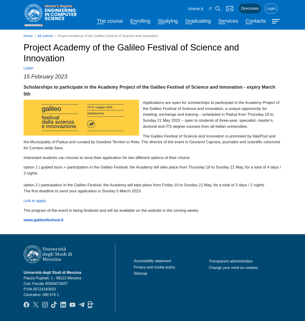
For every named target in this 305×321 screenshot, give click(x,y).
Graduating (198, 21)
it (210, 9)
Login (271, 8)
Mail (229, 8)
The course (110, 21)
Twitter (36, 304)
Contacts (255, 21)
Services (228, 21)
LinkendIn (63, 304)
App (91, 304)
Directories (250, 8)
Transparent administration (231, 261)
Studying (168, 21)
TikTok (54, 304)
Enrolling (140, 21)
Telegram (82, 304)
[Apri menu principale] (276, 21)
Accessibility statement (152, 261)
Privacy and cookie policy (154, 267)
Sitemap (140, 273)
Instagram (45, 304)
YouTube (72, 304)
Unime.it (195, 8)
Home (28, 36)
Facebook (26, 304)
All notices (45, 36)
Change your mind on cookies (233, 268)
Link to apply (35, 200)
